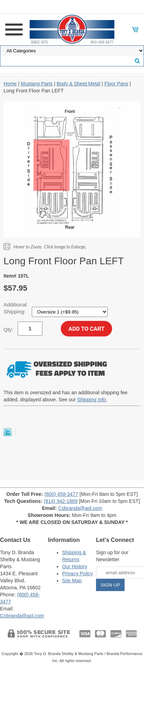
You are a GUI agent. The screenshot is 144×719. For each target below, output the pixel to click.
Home (10, 83)
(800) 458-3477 (61, 494)
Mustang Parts (37, 83)
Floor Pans (116, 83)
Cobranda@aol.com (80, 508)
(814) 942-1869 (61, 501)
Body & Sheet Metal (78, 83)
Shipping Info (91, 399)
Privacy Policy (77, 573)
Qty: (8, 329)
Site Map (72, 580)
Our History (74, 566)
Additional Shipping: (15, 308)
